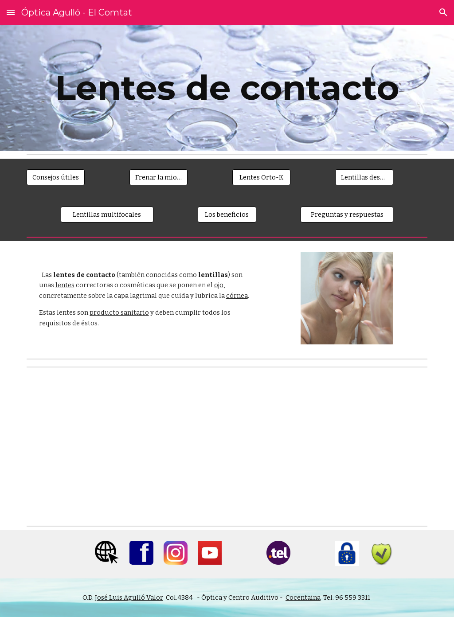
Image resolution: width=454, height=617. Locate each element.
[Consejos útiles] (55, 177)
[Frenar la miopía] (158, 177)
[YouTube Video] (124, 447)
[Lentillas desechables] (364, 177)
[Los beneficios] (226, 214)
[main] (227, 87)
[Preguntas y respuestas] (347, 214)
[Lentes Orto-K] (261, 177)
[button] (10, 12)
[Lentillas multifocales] (107, 214)
